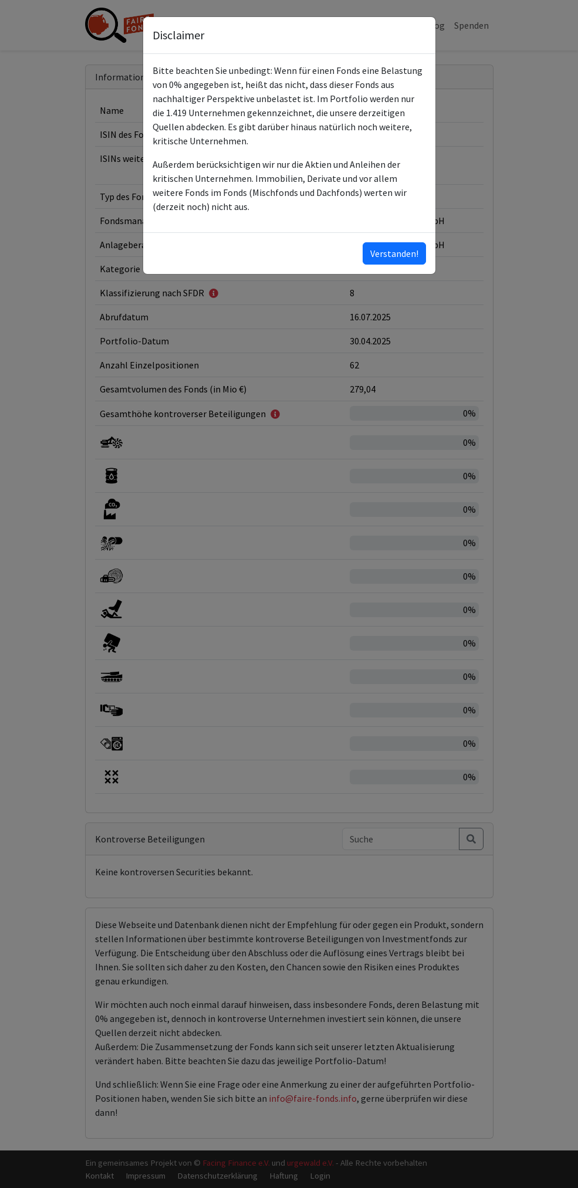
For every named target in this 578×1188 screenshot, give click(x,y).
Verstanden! (394, 253)
